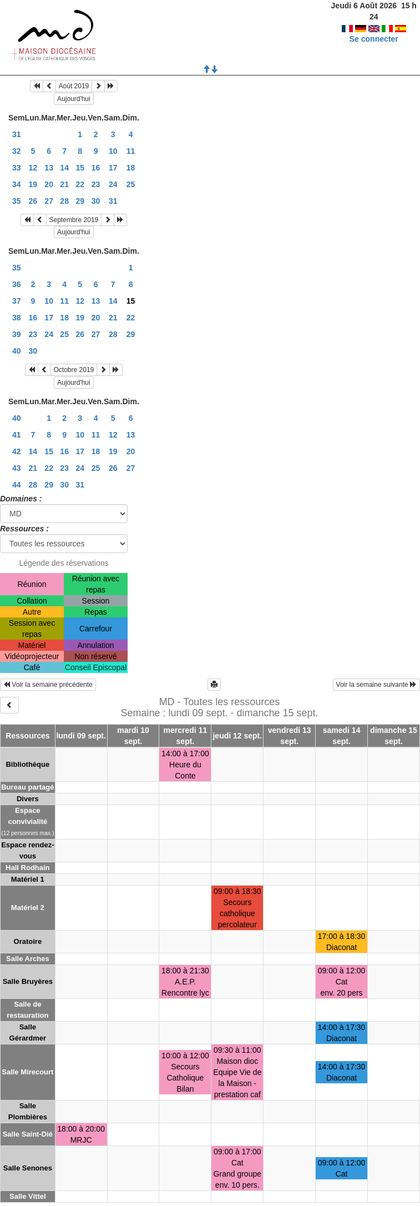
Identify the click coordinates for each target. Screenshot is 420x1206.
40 (16, 350)
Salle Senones (27, 1168)
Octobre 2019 (74, 370)
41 (16, 434)
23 (96, 184)
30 (96, 201)
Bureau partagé (27, 787)
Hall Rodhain (27, 867)
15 (79, 167)
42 (16, 451)
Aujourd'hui (73, 99)
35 (16, 201)
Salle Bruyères (28, 981)
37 (16, 301)
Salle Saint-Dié (28, 1134)
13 (48, 167)
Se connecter (374, 27)
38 (16, 317)
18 (130, 167)
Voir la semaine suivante (376, 685)
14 (64, 167)
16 (96, 167)
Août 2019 (74, 86)
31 (16, 134)
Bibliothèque (27, 764)
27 (48, 201)
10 (113, 151)
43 (16, 468)
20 (48, 184)
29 (79, 201)
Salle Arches (27, 958)
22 (79, 184)
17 (113, 167)
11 (130, 151)
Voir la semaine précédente (48, 685)
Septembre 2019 (74, 220)
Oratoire (28, 941)
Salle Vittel (27, 1196)
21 (64, 184)
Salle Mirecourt (27, 1072)
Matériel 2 (27, 907)
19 (33, 184)
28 (64, 201)
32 (16, 151)
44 (16, 484)
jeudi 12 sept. (237, 735)
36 (16, 284)
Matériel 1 (27, 879)
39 (16, 334)
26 (33, 201)
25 (130, 184)
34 (16, 184)
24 (113, 184)
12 (33, 167)
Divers (28, 799)
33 (16, 167)
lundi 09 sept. (80, 735)
